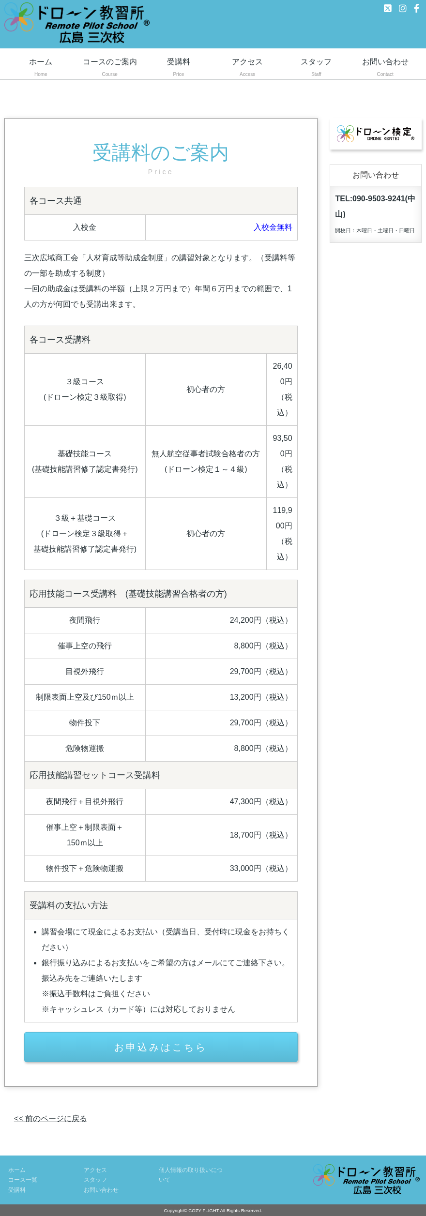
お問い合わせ (385, 68)
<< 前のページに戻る (50, 1118)
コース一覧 (22, 1179)
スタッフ (316, 68)
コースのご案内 (109, 68)
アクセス (247, 68)
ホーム (40, 68)
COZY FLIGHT (203, 1210)
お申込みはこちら (160, 1047)
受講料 (178, 68)
